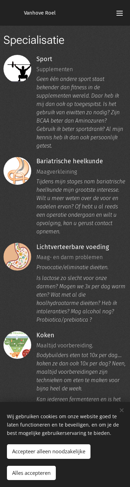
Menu (119, 13)
